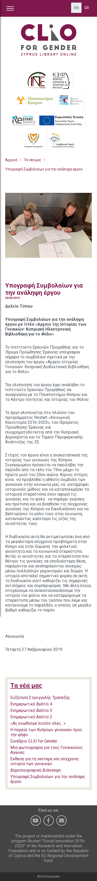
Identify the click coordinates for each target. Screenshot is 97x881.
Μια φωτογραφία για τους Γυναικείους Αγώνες (46, 750)
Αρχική (11, 160)
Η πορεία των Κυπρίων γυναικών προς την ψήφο (46, 732)
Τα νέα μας (32, 160)
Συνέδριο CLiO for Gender (33, 741)
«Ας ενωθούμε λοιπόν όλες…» (38, 723)
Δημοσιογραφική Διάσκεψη (35, 770)
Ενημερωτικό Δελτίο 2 (31, 716)
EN (76, 8)
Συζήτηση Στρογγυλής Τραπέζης (40, 697)
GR (86, 8)
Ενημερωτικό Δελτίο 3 (31, 710)
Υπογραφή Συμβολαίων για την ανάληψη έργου (44, 169)
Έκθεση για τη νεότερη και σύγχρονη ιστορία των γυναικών (44, 761)
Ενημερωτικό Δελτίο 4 (31, 704)
